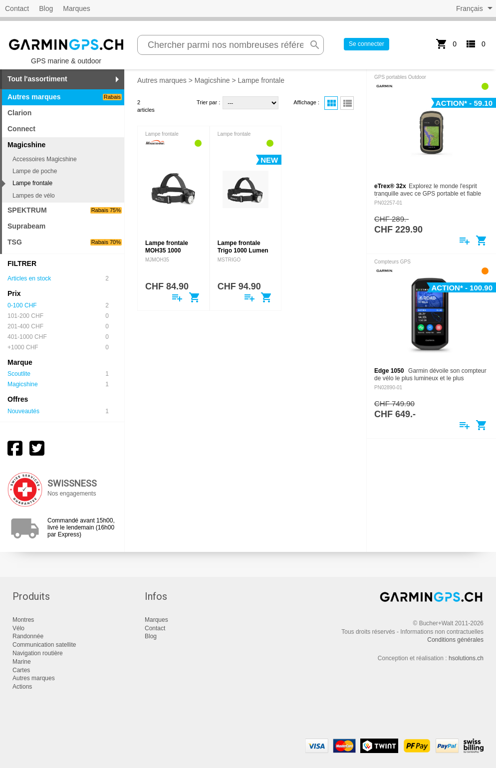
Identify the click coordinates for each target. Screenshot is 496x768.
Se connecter (366, 43)
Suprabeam (26, 226)
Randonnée (27, 636)
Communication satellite (44, 644)
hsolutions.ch (466, 658)
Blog (46, 8)
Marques (76, 8)
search (315, 45)
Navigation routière (37, 653)
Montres (23, 619)
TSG (64, 242)
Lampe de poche (34, 171)
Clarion (19, 113)
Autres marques (64, 97)
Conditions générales (455, 639)
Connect (21, 129)
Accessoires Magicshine (44, 159)
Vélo (18, 628)
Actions (22, 686)
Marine (21, 661)
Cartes (21, 670)
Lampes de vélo (33, 195)
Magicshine (212, 80)
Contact (17, 8)
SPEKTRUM (64, 210)
